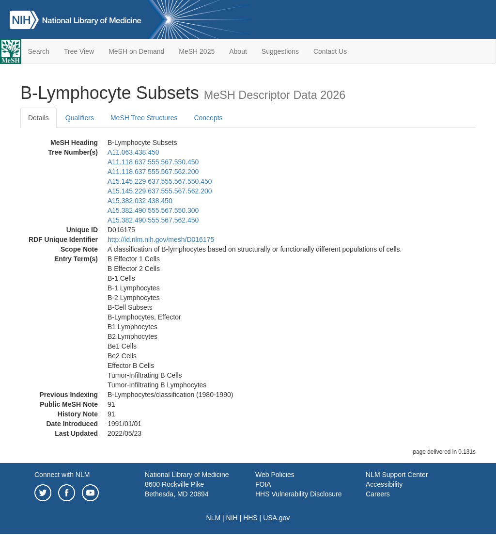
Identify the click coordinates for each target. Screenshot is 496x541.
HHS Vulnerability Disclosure (298, 494)
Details (38, 118)
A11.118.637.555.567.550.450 (153, 162)
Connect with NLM (62, 474)
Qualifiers (79, 118)
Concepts (208, 118)
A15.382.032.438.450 (140, 201)
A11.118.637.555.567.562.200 (153, 171)
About (238, 51)
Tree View (79, 51)
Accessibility (384, 484)
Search (38, 51)
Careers (378, 494)
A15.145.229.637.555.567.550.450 (160, 181)
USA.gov (276, 518)
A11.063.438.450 (133, 152)
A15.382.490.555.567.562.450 (153, 220)
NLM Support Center (397, 474)
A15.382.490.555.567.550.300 (153, 210)
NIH (232, 518)
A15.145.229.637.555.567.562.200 (160, 191)
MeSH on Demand (136, 51)
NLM (213, 518)
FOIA (263, 484)
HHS (250, 518)
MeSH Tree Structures (144, 118)
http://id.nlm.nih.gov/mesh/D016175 (161, 239)
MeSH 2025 (197, 51)
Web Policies (274, 474)
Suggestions (280, 51)
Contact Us (330, 51)
